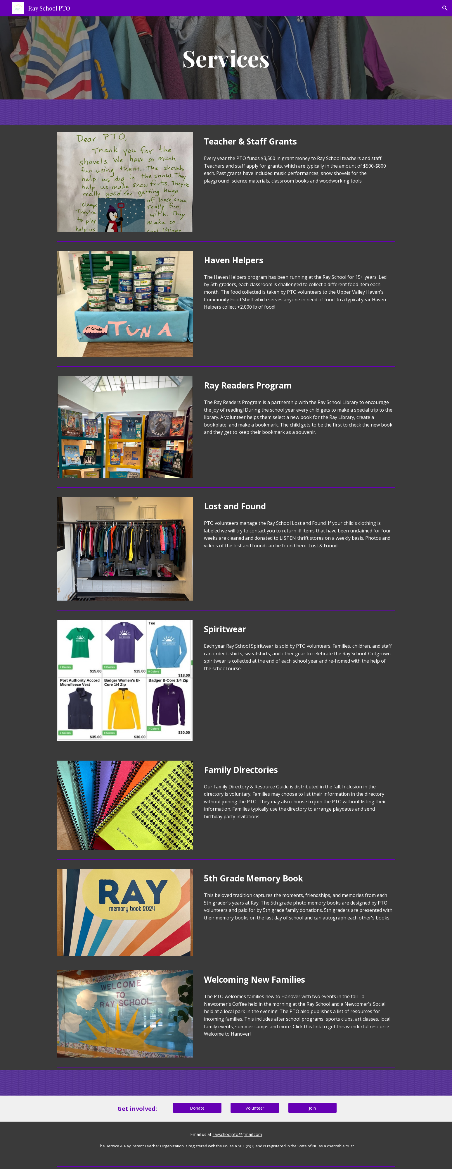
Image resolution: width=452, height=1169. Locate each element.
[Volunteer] (255, 1108)
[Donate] (197, 1108)
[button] (445, 8)
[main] (226, 58)
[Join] (312, 1108)
